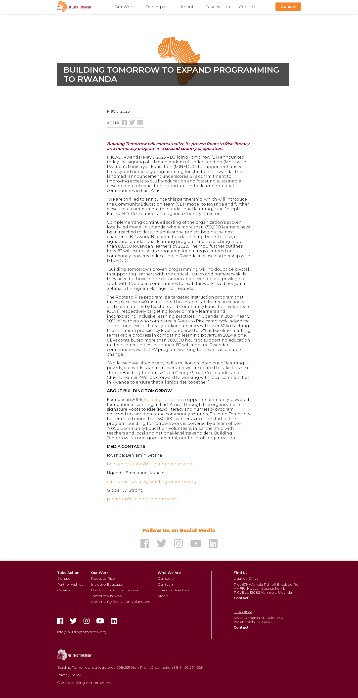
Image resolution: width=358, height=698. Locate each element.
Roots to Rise (103, 578)
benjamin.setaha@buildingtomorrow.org (150, 464)
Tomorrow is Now (106, 596)
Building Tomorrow (164, 399)
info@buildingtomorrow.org (81, 632)
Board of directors (173, 590)
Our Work (125, 6)
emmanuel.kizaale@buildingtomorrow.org (151, 481)
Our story (166, 578)
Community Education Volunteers (120, 601)
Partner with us (70, 584)
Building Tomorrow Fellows (114, 590)
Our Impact (157, 6)
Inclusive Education (108, 584)
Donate (288, 6)
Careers (63, 590)
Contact (247, 6)
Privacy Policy (69, 675)
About (187, 6)
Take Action (218, 6)
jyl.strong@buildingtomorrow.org (142, 499)
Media (163, 596)
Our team (166, 584)
